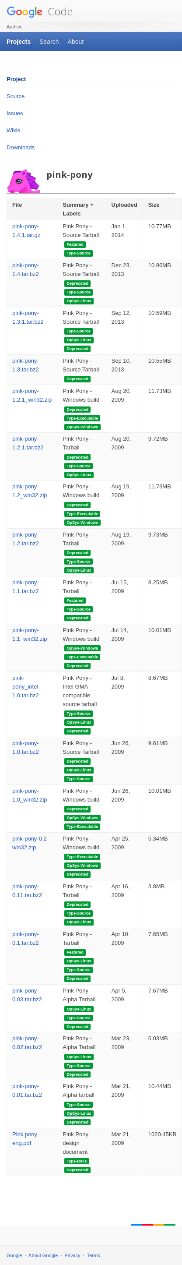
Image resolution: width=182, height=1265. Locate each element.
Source (15, 96)
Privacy (72, 1255)
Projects (19, 41)
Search (49, 41)
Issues (15, 113)
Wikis (13, 130)
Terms (93, 1255)
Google (14, 1255)
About (76, 41)
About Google (43, 1255)
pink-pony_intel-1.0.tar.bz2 (26, 687)
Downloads (21, 147)
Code (40, 11)
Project (16, 79)
